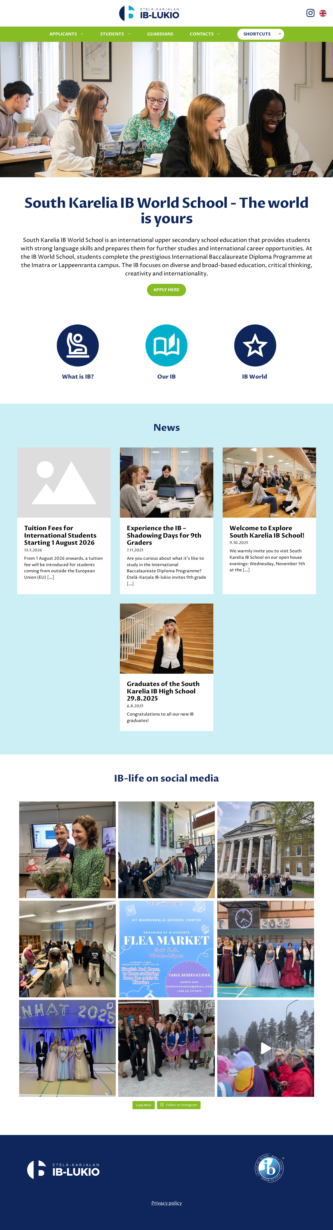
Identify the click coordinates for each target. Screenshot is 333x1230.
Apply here (166, 290)
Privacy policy (166, 1203)
